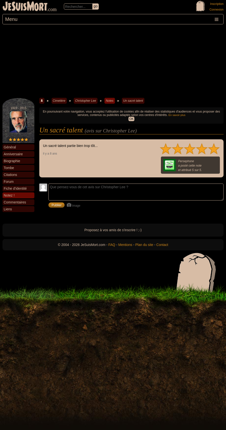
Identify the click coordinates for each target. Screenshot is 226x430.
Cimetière (59, 100)
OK (131, 119)
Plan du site (144, 245)
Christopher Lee (85, 100)
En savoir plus (177, 115)
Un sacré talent (133, 100)
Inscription (217, 4)
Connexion (217, 9)
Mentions (125, 245)
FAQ (111, 245)
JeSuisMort (25, 6)
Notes (109, 100)
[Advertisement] (113, 61)
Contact (162, 245)
